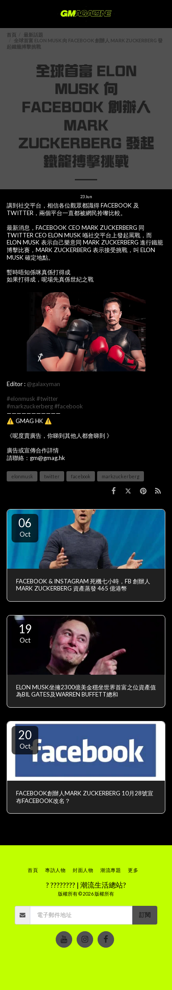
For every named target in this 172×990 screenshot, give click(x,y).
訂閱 (145, 914)
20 (25, 739)
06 (25, 527)
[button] (9, 13)
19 (25, 633)
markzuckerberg (120, 476)
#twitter (47, 398)
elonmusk (22, 476)
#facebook (68, 406)
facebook (80, 476)
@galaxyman (43, 383)
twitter (52, 476)
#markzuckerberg (30, 406)
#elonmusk (21, 398)
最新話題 (33, 34)
